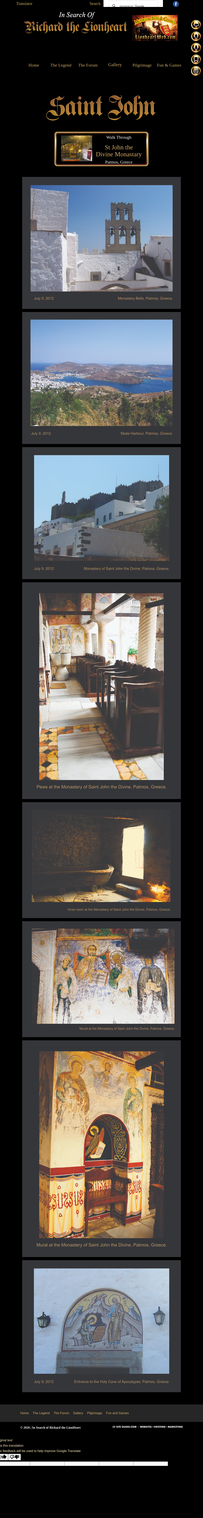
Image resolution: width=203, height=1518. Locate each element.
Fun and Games (117, 1413)
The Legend (41, 1413)
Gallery (78, 1413)
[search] (133, 6)
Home (24, 1413)
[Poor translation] (14, 1457)
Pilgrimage (94, 1413)
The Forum (61, 1413)
